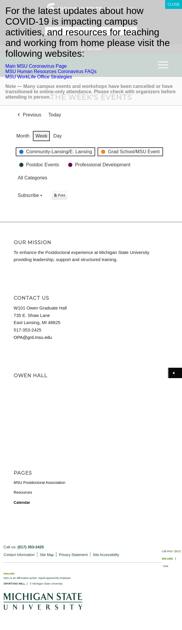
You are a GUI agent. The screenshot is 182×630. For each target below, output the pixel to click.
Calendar (22, 502)
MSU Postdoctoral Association (39, 482)
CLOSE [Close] (173, 4)
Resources (23, 492)
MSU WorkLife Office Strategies (38, 76)
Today (54, 114)
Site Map (47, 555)
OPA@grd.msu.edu (33, 337)
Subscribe (31, 195)
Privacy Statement (73, 555)
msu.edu (9, 573)
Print (59, 196)
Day (57, 135)
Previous (28, 115)
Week (42, 135)
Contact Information (19, 555)
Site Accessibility (106, 555)
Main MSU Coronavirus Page (36, 66)
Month (22, 135)
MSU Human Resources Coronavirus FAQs (51, 71)
